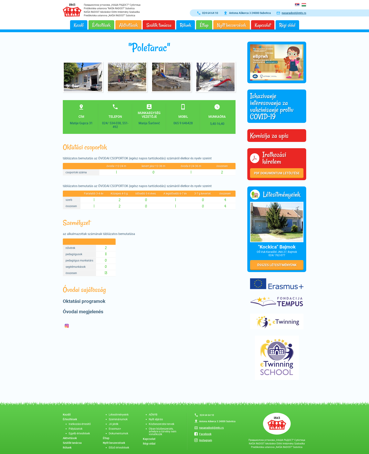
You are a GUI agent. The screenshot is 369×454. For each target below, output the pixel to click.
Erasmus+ (115, 428)
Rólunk (185, 25)
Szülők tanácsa (158, 25)
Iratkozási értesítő (80, 424)
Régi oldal (287, 25)
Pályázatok (75, 428)
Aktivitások (128, 25)
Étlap (204, 25)
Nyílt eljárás (156, 419)
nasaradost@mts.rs (294, 13)
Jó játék (113, 424)
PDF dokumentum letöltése (277, 173)
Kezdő (79, 25)
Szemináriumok (118, 419)
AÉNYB (153, 414)
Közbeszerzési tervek (161, 424)
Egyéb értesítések (79, 433)
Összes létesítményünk (277, 265)
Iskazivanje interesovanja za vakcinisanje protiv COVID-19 (271, 106)
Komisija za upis (269, 136)
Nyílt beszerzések (231, 25)
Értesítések (101, 25)
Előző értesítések (119, 447)
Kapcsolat (263, 25)
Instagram (205, 440)
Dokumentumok (118, 433)
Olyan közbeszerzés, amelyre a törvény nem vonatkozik (162, 431)
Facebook (205, 434)
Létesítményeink (119, 414)
